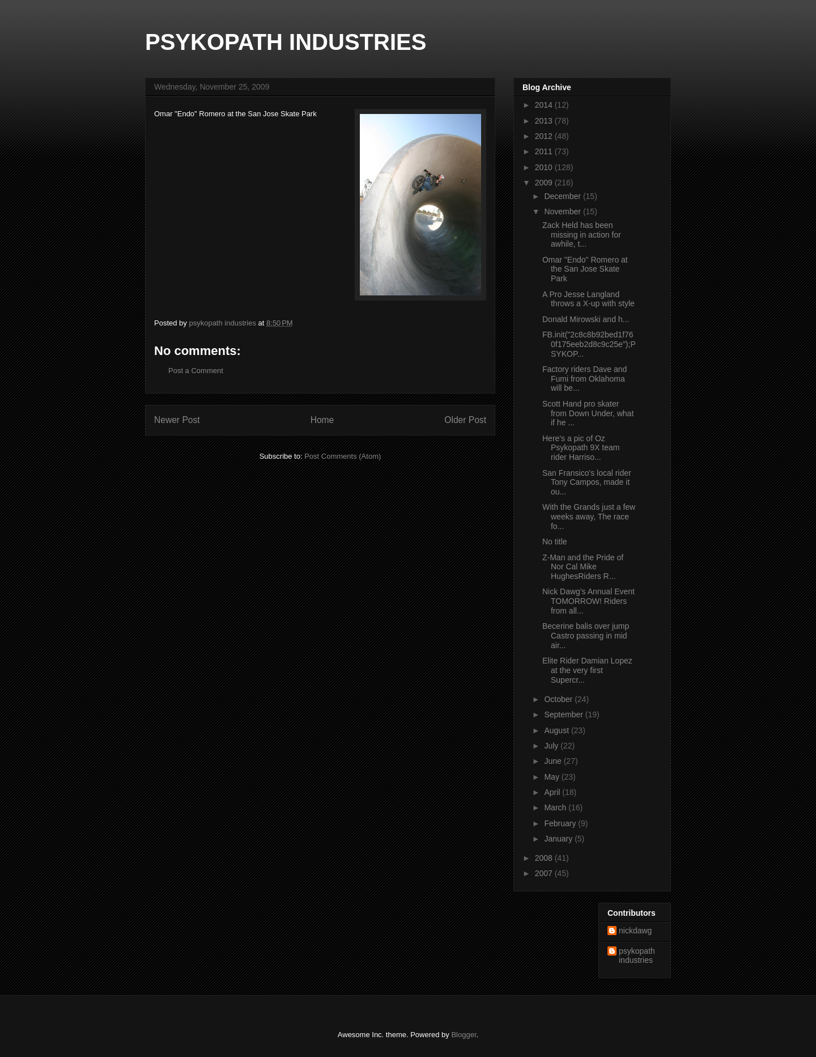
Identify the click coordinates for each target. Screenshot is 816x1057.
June (553, 761)
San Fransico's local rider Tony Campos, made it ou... (586, 482)
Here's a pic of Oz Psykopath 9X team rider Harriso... (580, 448)
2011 (545, 151)
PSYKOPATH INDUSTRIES (285, 41)
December (563, 196)
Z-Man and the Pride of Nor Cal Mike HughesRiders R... (582, 567)
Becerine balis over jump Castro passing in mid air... (585, 635)
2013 (545, 120)
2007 (545, 873)
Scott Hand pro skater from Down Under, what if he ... (588, 413)
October (559, 699)
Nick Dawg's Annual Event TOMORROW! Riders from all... (588, 601)
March (556, 807)
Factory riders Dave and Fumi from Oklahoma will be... (584, 379)
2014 (545, 104)
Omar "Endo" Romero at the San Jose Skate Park (585, 269)
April (553, 792)
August (557, 730)
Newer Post (177, 420)
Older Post (465, 420)
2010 (545, 167)
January (559, 838)
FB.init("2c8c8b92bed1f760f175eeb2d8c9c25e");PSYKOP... (589, 344)
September (564, 714)
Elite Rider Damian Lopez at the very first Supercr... (587, 670)
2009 (545, 182)
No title (554, 541)
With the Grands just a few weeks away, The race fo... (588, 516)
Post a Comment (195, 370)
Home (322, 420)
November (563, 211)
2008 (545, 857)
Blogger (463, 1034)
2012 (545, 136)
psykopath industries (637, 955)
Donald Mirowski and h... (585, 319)
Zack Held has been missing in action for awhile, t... (581, 235)
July (552, 745)
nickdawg (635, 930)
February (561, 823)
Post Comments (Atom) (342, 456)
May (552, 776)
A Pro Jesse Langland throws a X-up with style (588, 299)
